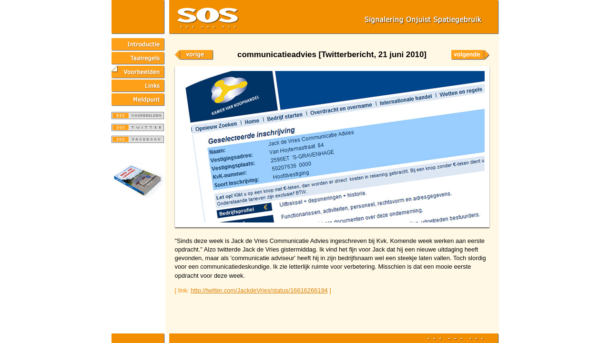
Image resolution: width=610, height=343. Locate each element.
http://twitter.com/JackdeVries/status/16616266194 (259, 290)
